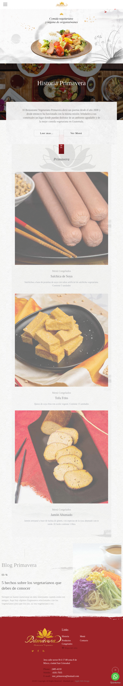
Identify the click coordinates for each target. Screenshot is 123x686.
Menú (82, 636)
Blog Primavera (19, 566)
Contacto (84, 640)
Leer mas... (46, 133)
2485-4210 (57, 669)
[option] (61, 31)
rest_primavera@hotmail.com (65, 676)
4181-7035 (57, 672)
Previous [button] (3, 47)
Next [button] (3, 58)
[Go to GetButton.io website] (115, 683)
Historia (65, 636)
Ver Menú (76, 133)
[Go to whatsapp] (115, 677)
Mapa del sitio (71, 648)
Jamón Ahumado (61, 516)
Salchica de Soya (62, 277)
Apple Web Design (82, 681)
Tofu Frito (61, 399)
